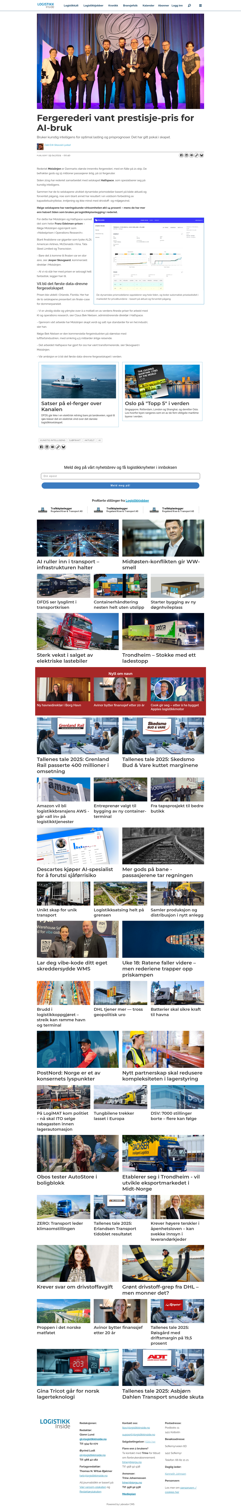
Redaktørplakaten (90, 1491)
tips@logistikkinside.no (136, 1427)
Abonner (163, 5)
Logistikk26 (71, 5)
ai (100, 440)
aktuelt (90, 440)
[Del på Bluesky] (201, 155)
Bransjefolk (130, 5)
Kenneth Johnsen (175, 1473)
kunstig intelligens (52, 440)
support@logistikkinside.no (138, 1434)
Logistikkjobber (93, 5)
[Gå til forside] (46, 5)
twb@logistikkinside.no (94, 1475)
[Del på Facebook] (181, 155)
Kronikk (113, 5)
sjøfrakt (75, 440)
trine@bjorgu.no (132, 1462)
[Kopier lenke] (196, 155)
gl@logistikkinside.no (93, 1439)
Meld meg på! (120, 485)
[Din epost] (120, 476)
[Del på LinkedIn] (186, 155)
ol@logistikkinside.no (93, 1455)
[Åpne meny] (200, 5)
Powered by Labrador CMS (121, 1504)
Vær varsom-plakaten (93, 1487)
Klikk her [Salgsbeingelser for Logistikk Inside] (150, 1441)
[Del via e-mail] (191, 155)
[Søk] (189, 5)
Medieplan (129, 1494)
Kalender (148, 5)
